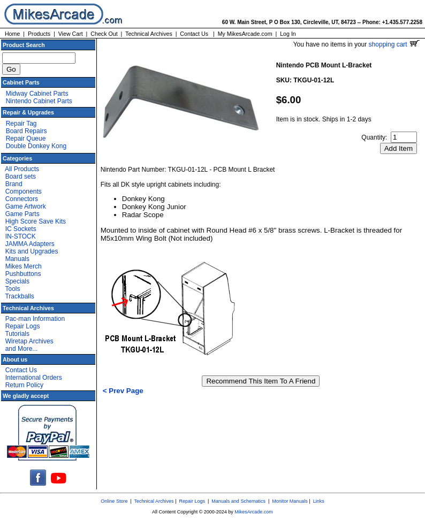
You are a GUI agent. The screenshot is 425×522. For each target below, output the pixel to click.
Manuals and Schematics (238, 501)
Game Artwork (25, 206)
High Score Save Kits (35, 221)
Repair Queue (26, 138)
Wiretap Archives (29, 341)
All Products (22, 169)
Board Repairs (26, 131)
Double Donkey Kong (36, 146)
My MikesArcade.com (245, 33)
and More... (21, 348)
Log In (288, 33)
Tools (12, 289)
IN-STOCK (20, 236)
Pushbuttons (23, 274)
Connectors (21, 199)
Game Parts (22, 214)
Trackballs (19, 296)
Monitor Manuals (290, 501)
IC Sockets (20, 229)
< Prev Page (123, 391)
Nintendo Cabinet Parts (39, 101)
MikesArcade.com (253, 512)
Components (23, 191)
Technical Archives (148, 33)
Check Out (103, 33)
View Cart (70, 33)
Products (39, 33)
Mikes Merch (23, 266)
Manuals (17, 259)
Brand (13, 184)
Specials (17, 281)
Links (318, 501)
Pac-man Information (35, 319)
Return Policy (24, 385)
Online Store (114, 501)
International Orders (33, 377)
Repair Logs (22, 326)
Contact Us (194, 33)
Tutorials (17, 333)
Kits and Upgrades (31, 251)
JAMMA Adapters (30, 244)
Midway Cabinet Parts (37, 93)
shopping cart (394, 44)
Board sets (20, 176)
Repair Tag (21, 123)
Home (12, 33)
